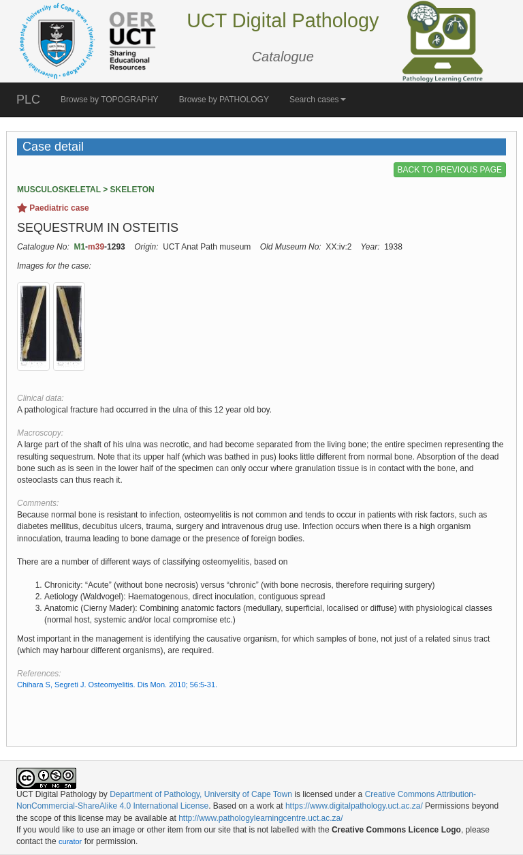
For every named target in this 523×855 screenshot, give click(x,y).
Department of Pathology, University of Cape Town (201, 794)
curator (70, 841)
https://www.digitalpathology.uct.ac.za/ (354, 806)
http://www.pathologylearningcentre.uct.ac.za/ (260, 818)
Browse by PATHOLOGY (224, 99)
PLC (28, 99)
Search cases (317, 99)
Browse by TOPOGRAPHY (110, 99)
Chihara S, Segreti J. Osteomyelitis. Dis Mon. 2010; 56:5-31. (117, 684)
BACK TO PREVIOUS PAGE (450, 170)
